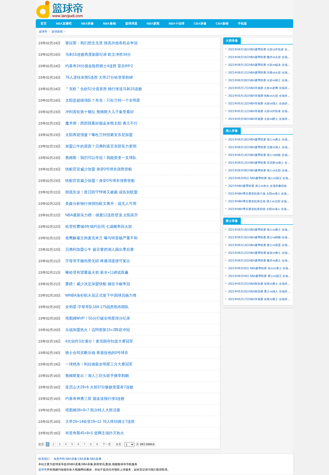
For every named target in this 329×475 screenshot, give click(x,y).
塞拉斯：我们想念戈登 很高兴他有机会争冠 (101, 43)
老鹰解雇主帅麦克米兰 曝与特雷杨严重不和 (101, 238)
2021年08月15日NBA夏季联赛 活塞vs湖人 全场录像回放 (263, 147)
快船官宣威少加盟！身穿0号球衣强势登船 (100, 181)
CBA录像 (83, 458)
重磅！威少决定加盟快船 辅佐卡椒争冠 (97, 284)
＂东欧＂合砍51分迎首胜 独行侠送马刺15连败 (103, 89)
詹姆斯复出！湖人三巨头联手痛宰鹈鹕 (97, 376)
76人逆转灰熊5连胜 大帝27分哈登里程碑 (99, 77)
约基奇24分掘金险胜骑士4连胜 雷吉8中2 (99, 66)
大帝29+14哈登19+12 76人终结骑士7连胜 (100, 421)
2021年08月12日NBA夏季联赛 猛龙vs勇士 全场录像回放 (263, 252)
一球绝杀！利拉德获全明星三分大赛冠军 (99, 364)
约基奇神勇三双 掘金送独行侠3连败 (94, 399)
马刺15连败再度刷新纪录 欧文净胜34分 (98, 54)
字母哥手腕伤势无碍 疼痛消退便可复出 (97, 261)
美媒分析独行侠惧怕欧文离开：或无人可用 (100, 204)
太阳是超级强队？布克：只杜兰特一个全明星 (102, 100)
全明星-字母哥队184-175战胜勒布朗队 (97, 307)
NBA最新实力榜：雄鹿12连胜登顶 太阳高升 (101, 215)
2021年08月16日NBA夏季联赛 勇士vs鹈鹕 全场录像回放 (263, 237)
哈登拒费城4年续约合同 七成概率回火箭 (98, 226)
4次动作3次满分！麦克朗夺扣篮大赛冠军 (99, 341)
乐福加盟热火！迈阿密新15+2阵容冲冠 (97, 330)
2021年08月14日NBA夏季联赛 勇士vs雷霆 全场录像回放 (263, 245)
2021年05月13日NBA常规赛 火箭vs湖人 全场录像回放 (262, 103)
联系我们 (44, 458)
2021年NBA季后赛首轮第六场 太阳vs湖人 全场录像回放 (263, 193)
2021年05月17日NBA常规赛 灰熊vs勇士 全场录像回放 (262, 299)
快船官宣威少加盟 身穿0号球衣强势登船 (98, 169)
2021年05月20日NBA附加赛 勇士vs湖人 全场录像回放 (262, 291)
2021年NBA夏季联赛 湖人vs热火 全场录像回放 (257, 186)
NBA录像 (71, 458)
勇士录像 (232, 221)
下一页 (106, 444)
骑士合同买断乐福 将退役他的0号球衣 (96, 353)
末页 (118, 444)
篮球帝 (66, 9)
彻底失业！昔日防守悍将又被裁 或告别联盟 (101, 192)
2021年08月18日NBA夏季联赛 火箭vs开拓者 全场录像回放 (264, 49)
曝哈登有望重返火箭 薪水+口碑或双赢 (96, 272)
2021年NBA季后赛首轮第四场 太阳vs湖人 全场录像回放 (263, 209)
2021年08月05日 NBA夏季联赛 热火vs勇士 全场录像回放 (263, 268)
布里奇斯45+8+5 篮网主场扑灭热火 (94, 433)
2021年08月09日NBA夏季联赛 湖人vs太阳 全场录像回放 (263, 170)
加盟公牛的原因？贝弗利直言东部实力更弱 (100, 146)
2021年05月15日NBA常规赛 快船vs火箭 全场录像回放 (262, 95)
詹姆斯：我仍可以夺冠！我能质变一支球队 (100, 158)
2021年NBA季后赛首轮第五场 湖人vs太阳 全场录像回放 (263, 201)
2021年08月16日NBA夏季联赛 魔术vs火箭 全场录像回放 (263, 57)
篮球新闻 (57, 31)
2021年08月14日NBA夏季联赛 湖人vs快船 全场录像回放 (263, 155)
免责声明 (59, 458)
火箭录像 (232, 40)
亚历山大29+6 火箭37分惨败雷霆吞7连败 (99, 387)
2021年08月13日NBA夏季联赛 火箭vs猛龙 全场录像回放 (263, 64)
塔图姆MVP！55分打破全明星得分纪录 (97, 318)
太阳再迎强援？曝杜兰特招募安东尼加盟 (99, 135)
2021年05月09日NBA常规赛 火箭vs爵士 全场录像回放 (262, 119)
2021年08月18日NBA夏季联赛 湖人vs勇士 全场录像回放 (263, 139)
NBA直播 (95, 458)
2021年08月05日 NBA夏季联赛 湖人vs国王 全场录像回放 (263, 178)
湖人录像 (232, 131)
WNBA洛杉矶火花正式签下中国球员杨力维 (100, 295)
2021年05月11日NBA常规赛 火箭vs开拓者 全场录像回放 (263, 111)
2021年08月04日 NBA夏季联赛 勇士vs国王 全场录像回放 (263, 276)
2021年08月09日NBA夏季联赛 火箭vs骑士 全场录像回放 (263, 80)
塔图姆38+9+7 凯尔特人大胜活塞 (92, 410)
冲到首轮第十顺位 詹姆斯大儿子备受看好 (99, 112)
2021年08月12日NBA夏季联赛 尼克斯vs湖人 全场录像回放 (264, 162)
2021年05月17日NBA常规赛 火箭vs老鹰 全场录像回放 (262, 88)
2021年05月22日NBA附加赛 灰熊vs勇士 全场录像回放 (262, 283)
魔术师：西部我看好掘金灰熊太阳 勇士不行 (101, 123)
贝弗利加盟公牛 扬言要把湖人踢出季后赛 (99, 249)
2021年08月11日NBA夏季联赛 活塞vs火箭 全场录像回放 (263, 72)
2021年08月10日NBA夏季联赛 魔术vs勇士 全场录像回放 (263, 260)
